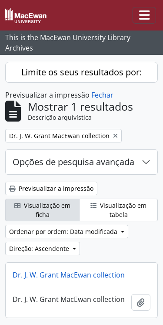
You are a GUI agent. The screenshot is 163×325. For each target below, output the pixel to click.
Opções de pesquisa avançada (73, 162)
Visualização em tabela (118, 210)
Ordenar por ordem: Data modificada (64, 231)
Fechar (102, 95)
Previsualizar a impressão (51, 188)
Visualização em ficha (42, 210)
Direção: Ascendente (40, 248)
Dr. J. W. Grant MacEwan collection (69, 275)
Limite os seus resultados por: (81, 72)
